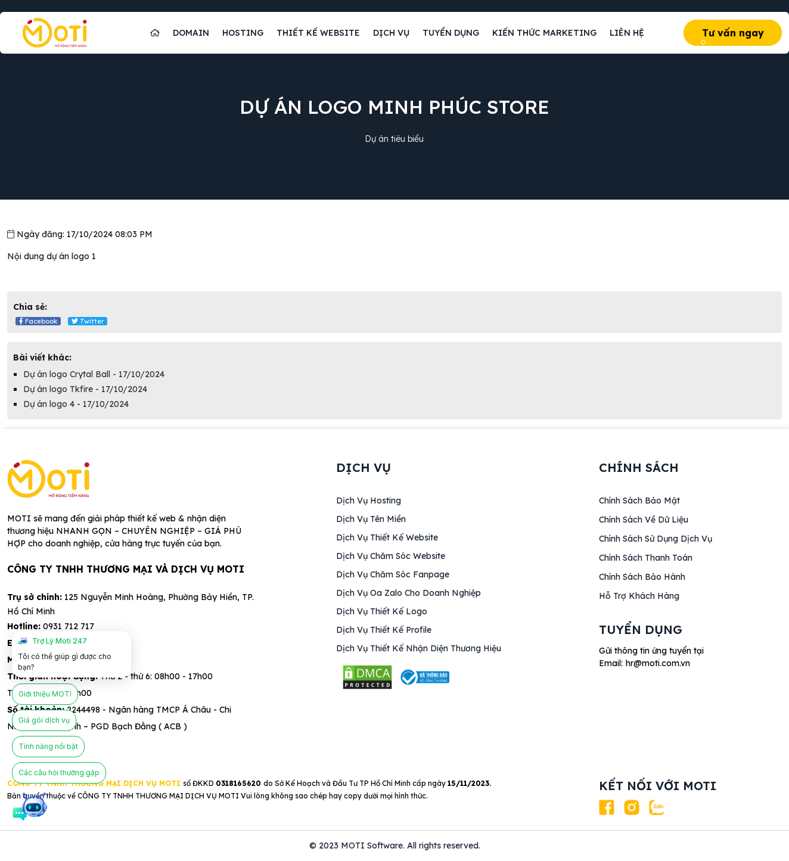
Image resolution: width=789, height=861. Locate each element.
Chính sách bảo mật (639, 500)
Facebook (38, 321)
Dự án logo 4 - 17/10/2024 (76, 404)
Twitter (88, 321)
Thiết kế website (318, 32)
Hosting (242, 32)
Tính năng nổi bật (48, 746)
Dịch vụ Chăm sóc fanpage (392, 574)
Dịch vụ (391, 32)
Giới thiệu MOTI (45, 693)
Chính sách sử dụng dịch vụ (655, 538)
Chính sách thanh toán (645, 557)
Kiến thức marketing (544, 32)
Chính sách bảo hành (642, 576)
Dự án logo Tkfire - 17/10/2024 (85, 389)
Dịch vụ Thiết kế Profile (383, 629)
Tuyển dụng (451, 32)
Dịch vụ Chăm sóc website (390, 556)
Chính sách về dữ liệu (643, 519)
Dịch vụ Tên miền (371, 519)
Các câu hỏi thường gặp (59, 772)
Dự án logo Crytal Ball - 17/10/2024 (93, 374)
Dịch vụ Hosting (368, 500)
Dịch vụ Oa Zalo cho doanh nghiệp (408, 593)
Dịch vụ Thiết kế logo (381, 611)
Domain (191, 32)
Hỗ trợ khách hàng (639, 595)
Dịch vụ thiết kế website (387, 537)
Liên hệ (627, 32)
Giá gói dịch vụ (44, 720)
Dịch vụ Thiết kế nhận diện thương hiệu (418, 648)
